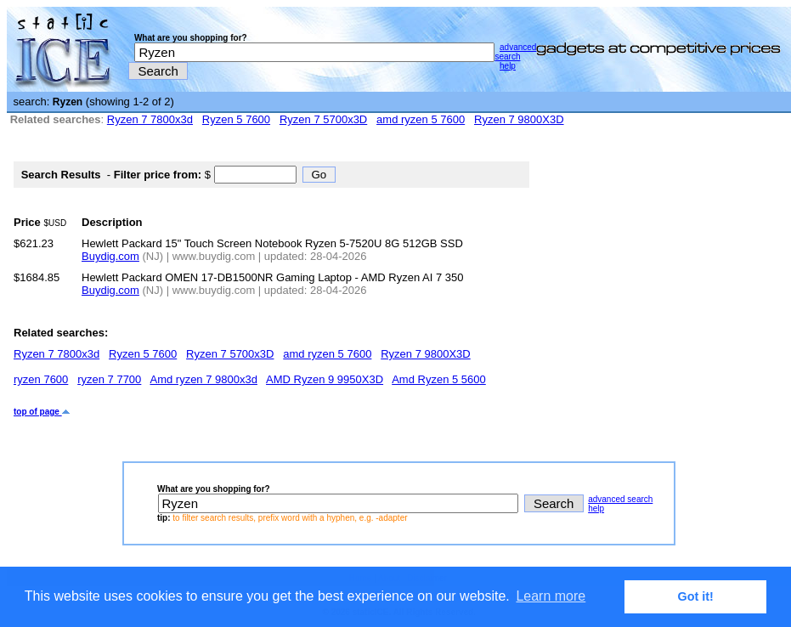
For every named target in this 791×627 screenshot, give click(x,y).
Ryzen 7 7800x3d (150, 119)
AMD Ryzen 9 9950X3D (324, 379)
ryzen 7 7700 (109, 379)
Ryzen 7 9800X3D (519, 119)
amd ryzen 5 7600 (420, 119)
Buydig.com (110, 256)
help (508, 66)
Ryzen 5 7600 (236, 119)
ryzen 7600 (41, 379)
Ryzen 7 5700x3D (323, 119)
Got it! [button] (696, 596)
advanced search (515, 51)
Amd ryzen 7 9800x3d (203, 379)
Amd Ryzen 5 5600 (439, 379)
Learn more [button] (550, 596)
